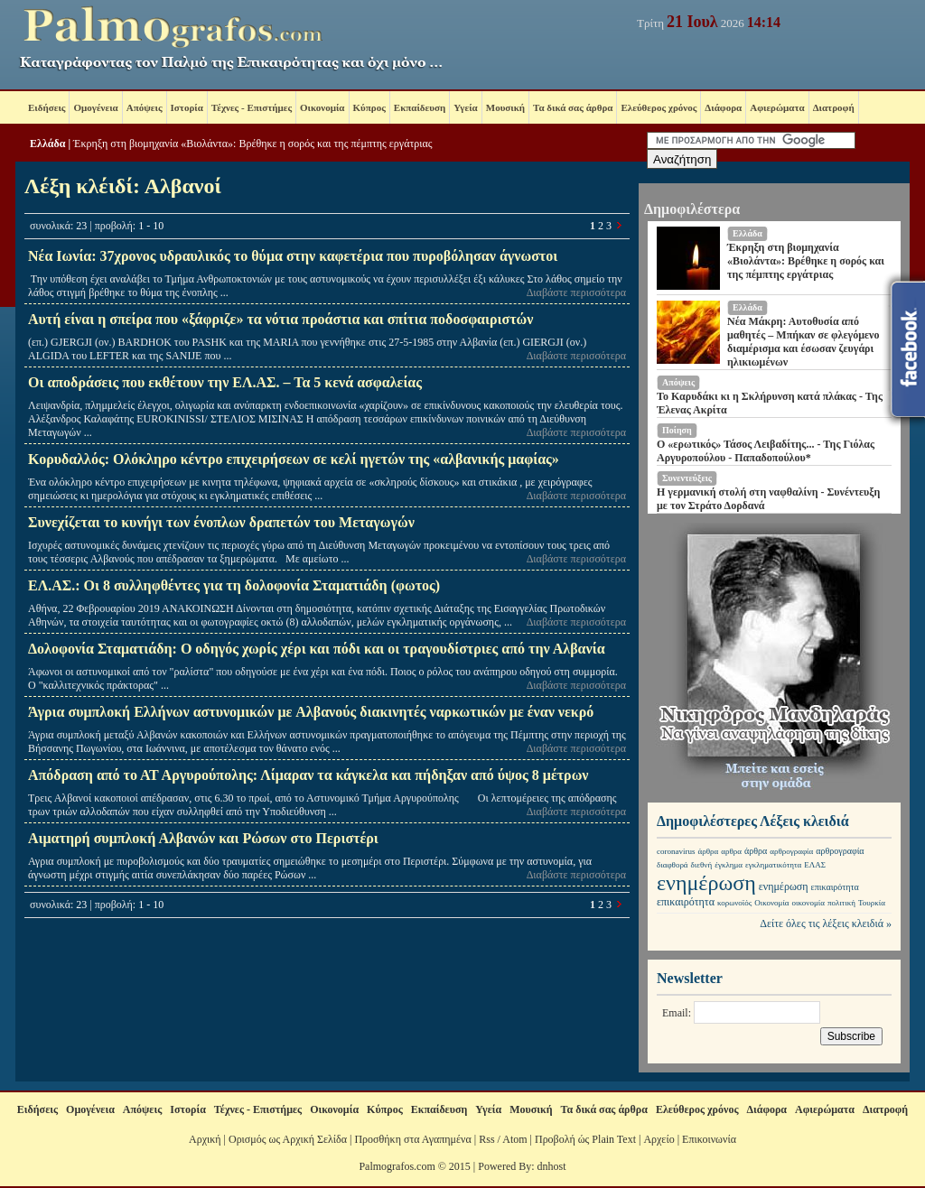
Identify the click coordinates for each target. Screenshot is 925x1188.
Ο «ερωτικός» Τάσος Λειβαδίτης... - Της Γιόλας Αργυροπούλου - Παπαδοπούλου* (765, 451)
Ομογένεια (95, 107)
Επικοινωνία (709, 1139)
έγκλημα (729, 864)
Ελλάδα (47, 143)
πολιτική (841, 902)
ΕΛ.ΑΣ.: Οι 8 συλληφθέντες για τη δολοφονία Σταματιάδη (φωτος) (234, 585)
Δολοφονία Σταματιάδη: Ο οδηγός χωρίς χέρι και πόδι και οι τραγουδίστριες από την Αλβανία (316, 648)
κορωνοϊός (734, 902)
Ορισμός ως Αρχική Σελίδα (288, 1139)
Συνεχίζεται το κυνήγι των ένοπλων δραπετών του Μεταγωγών (221, 522)
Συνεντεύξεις (687, 478)
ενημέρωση (706, 883)
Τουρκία (871, 902)
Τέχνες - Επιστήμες (251, 107)
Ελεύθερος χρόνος (658, 107)
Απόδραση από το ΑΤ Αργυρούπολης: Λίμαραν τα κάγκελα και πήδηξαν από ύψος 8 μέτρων (308, 775)
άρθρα (708, 851)
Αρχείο (658, 1139)
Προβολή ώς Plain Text (585, 1139)
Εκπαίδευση (419, 107)
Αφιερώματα (777, 107)
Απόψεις (144, 107)
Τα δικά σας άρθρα (572, 107)
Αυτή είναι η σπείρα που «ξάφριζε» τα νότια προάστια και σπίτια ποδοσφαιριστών (280, 319)
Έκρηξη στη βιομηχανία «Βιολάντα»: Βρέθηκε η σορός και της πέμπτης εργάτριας (252, 143)
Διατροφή (834, 107)
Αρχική (205, 1139)
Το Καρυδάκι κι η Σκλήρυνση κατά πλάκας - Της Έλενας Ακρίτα (770, 403)
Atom (514, 1139)
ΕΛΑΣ (815, 864)
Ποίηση (677, 430)
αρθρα (731, 851)
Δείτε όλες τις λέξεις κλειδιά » (826, 923)
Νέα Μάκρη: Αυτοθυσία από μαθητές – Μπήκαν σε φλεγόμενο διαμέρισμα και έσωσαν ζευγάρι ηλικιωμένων (803, 341)
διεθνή (702, 864)
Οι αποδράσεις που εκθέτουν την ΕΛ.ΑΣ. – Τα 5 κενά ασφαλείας (225, 382)
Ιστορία (187, 107)
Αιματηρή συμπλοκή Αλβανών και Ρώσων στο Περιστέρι (203, 838)
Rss (486, 1139)
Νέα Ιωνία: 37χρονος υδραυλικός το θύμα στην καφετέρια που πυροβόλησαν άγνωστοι (292, 256)
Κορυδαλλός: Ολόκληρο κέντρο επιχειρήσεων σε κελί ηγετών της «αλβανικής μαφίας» (293, 459)
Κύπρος (369, 107)
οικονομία (808, 902)
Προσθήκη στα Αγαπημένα (412, 1139)
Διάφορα (723, 107)
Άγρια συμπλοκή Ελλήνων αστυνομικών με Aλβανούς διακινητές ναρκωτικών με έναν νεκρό (310, 711)
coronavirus (676, 851)
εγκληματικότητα (773, 864)
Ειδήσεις (46, 107)
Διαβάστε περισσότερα (576, 292)
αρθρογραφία (791, 851)
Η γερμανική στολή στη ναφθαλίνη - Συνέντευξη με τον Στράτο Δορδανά (768, 499)
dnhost (551, 1166)
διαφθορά (672, 864)
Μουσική (505, 107)
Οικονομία (322, 107)
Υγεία (465, 107)
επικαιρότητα (835, 887)
